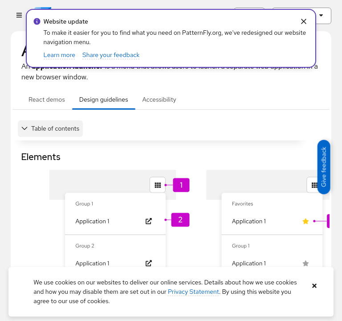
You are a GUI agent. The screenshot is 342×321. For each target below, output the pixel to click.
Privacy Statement (193, 292)
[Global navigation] (19, 16)
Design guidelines (103, 99)
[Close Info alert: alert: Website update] (303, 21)
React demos (46, 99)
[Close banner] (314, 286)
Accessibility (159, 99)
